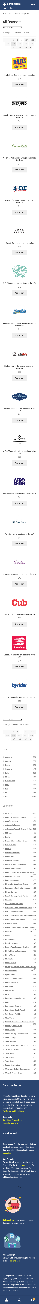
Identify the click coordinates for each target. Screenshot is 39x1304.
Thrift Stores (9, 1053)
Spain (7, 785)
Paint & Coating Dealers (14, 979)
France (7, 765)
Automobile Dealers (12, 825)
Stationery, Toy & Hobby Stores (16, 1034)
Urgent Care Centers (12, 1065)
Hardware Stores (11, 924)
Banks (7, 837)
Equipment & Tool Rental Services (17, 888)
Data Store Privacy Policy (13, 1120)
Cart (30, 1298)
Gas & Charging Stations (14, 912)
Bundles (8, 849)
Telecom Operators (12, 1049)
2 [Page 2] (13, 40)
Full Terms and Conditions (13, 1111)
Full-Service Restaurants (14, 904)
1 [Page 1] (8, 40)
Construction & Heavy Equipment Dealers (20, 872)
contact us (7, 1153)
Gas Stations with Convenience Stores (19, 916)
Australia (8, 757)
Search (19, 1300)
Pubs (7, 1002)
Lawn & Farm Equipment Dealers (17, 947)
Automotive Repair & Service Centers (18, 829)
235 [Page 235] (19, 44)
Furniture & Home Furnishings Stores (18, 908)
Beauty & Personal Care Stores (16, 841)
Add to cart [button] (19, 85)
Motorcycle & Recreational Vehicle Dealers (20, 967)
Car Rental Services (12, 853)
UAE (6, 789)
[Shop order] (12, 27)
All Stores (8, 813)
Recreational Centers (13, 1006)
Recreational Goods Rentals (15, 1010)
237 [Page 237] (31, 44)
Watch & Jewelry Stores (14, 1073)
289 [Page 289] (26, 47)
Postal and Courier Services (15, 998)
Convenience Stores (12, 876)
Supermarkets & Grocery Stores (16, 1045)
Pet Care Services (11, 982)
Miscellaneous (10, 963)
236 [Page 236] (25, 44)
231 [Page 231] (26, 40)
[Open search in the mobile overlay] (20, 1187)
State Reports (10, 1030)
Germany (8, 769)
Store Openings (10, 1041)
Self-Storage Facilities (13, 1014)
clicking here (15, 1261)
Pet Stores (9, 986)
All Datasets (15, 14)
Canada (8, 761)
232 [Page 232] (32, 40)
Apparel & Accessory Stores (15, 817)
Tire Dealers (9, 1057)
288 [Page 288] (20, 47)
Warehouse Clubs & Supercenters (17, 1069)
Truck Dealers (10, 1061)
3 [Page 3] (17, 40)
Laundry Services (11, 943)
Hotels (7, 935)
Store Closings (10, 1038)
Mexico (8, 777)
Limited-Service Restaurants (15, 951)
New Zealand (10, 781)
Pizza (7, 994)
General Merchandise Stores (15, 920)
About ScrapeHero (10, 1123)
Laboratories (9, 939)
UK (6, 793)
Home (7, 14)
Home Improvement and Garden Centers (20, 927)
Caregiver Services (12, 861)
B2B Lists (8, 833)
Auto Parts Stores (11, 821)
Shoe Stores (9, 1018)
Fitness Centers (11, 892)
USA (6, 797)
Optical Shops (10, 975)
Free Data (8, 900)
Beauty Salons (10, 845)
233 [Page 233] (7, 44)
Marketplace (9, 959)
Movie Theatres (11, 971)
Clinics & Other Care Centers (15, 864)
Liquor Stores (10, 955)
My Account (6, 1300)
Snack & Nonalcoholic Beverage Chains (19, 1022)
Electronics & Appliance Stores (16, 884)
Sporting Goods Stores (13, 1026)
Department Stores (12, 880)
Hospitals (8, 931)
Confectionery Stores (13, 868)
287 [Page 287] (13, 47)
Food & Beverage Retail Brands (16, 896)
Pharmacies (9, 990)
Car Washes (9, 857)
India (7, 773)
